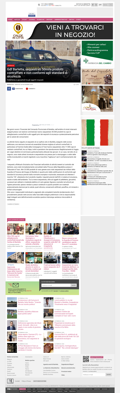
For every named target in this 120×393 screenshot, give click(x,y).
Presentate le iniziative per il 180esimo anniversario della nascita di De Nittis (64, 325)
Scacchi (27, 375)
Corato (67, 389)
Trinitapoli (72, 391)
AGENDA (32, 19)
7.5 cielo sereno (50, 4)
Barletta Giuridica (48, 374)
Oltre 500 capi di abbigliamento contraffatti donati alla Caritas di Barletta (15, 239)
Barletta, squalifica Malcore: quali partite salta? (28, 313)
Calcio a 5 (46, 357)
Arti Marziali (28, 371)
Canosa (53, 389)
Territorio (9, 369)
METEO (71, 19)
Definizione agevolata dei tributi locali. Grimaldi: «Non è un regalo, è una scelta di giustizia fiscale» (29, 326)
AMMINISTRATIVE (61, 19)
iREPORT (50, 19)
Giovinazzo (74, 389)
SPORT (24, 19)
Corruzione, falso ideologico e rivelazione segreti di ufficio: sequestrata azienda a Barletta (33, 240)
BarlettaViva (17, 9)
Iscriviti (74, 285)
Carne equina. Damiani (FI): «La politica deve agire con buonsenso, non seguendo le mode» (29, 337)
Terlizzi (59, 391)
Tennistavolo (28, 373)
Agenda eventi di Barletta (50, 364)
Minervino (97, 389)
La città (9, 361)
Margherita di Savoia (85, 389)
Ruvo (34, 391)
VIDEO (78, 19)
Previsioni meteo (66, 371)
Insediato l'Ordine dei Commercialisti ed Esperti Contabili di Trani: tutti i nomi (65, 314)
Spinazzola (52, 391)
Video (63, 375)
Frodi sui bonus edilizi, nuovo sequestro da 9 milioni (52, 267)
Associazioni (28, 357)
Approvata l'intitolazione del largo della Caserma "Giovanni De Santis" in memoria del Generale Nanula (14, 272)
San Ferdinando (42, 391)
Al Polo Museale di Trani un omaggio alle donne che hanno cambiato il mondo (29, 348)
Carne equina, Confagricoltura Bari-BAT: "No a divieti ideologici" (66, 347)
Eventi (9, 371)
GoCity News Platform (40, 381)
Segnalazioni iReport (67, 364)
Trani (65, 391)
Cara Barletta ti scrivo (49, 370)
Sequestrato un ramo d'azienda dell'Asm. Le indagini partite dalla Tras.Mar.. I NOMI (70, 268)
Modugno (105, 389)
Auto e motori (65, 359)
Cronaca (9, 363)
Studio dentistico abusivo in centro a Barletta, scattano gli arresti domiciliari (33, 268)
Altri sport (46, 361)
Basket (27, 365)
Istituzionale (10, 367)
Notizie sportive (29, 360)
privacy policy (65, 291)
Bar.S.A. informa (65, 357)
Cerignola (60, 389)
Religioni (9, 359)
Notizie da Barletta (12, 357)
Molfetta (23, 391)
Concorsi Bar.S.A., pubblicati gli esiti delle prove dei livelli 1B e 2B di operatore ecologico (66, 336)
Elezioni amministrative (68, 368)
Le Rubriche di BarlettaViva (51, 368)
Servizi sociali (11, 373)
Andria (29, 389)
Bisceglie (39, 389)
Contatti (17, 381)
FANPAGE (31, 15)
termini (56, 291)
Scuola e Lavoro (11, 375)
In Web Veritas (65, 361)
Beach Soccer (47, 359)
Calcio (27, 363)
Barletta (22, 389)
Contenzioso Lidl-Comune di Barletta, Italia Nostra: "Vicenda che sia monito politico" (29, 302)
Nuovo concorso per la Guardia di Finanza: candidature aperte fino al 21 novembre (70, 241)
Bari (34, 389)
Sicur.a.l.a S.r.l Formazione (50, 372)
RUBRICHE (40, 19)
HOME (10, 19)
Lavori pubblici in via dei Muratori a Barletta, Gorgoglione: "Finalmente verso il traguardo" (66, 302)
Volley (27, 367)
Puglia (29, 391)
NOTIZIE (17, 19)
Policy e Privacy (26, 381)
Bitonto (46, 389)
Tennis (27, 369)
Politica (9, 365)
